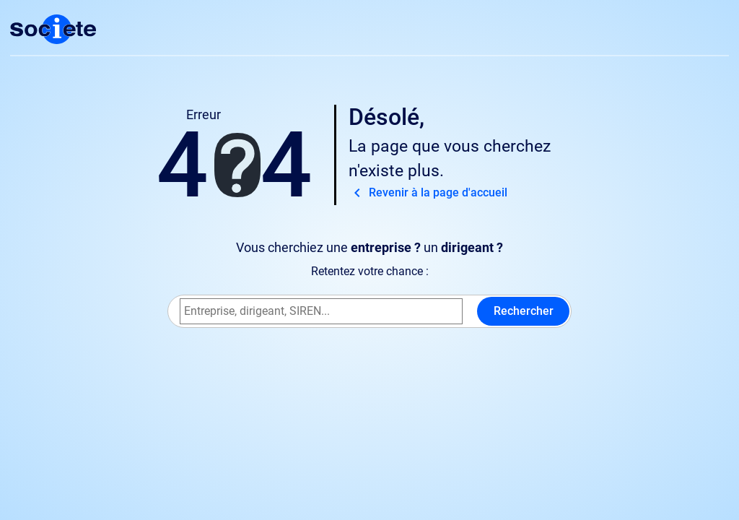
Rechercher (524, 311)
